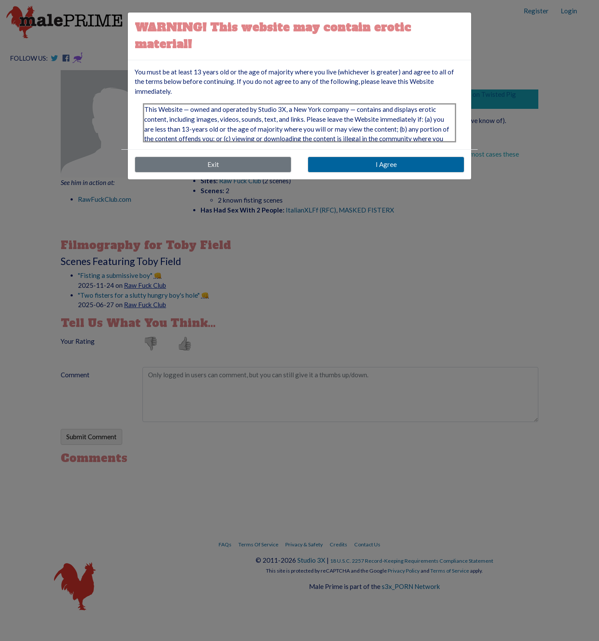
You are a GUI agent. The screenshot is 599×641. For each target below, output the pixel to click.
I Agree (386, 164)
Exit (213, 164)
